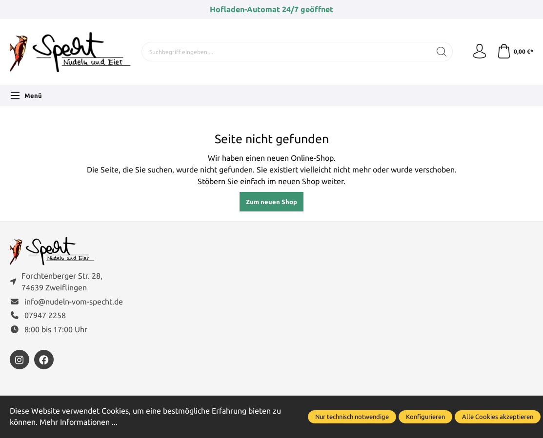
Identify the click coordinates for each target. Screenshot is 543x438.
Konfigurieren (425, 416)
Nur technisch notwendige (352, 416)
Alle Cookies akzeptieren (497, 416)
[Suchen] (442, 51)
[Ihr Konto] (479, 51)
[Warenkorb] (515, 51)
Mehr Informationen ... (79, 422)
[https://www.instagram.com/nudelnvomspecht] (19, 359)
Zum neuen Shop (271, 201)
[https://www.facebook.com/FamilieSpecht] (44, 359)
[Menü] (26, 95)
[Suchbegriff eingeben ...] (286, 51)
